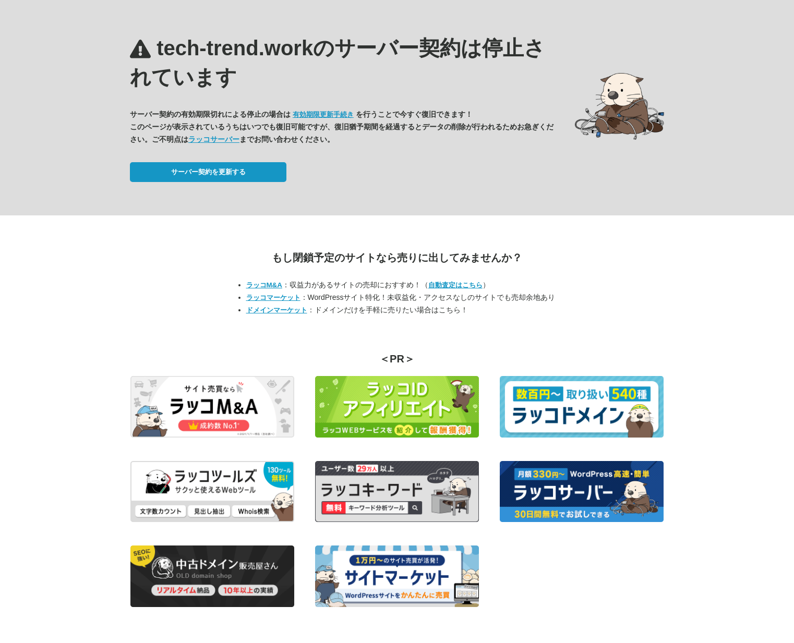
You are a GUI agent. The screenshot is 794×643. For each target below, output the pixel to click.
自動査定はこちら (455, 285)
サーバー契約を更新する (208, 172)
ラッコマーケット (273, 297)
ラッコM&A (264, 285)
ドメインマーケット (276, 310)
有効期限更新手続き (323, 114)
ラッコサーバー (213, 139)
